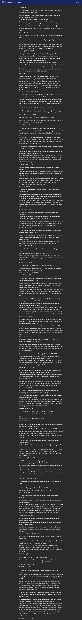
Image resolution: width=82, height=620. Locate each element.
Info (70, 2)
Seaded (76, 2)
